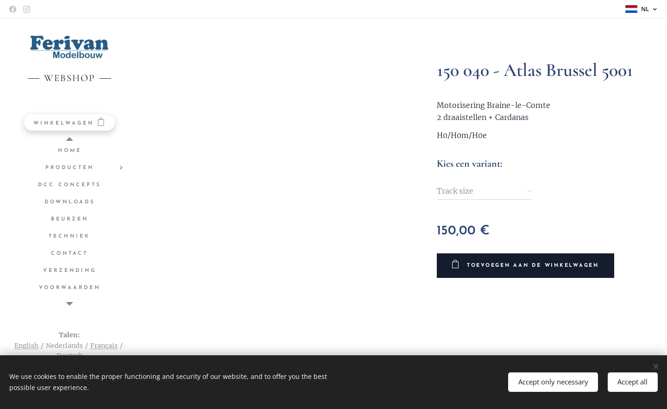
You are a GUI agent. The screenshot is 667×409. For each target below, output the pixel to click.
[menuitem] (69, 150)
